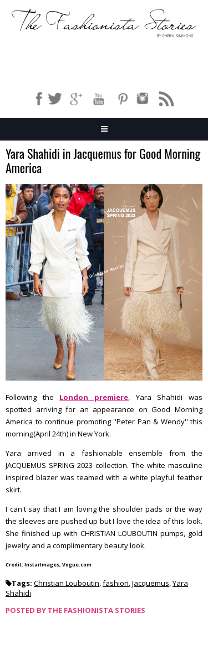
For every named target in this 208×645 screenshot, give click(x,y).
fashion (116, 583)
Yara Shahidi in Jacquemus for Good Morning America (103, 161)
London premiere (93, 397)
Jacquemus (150, 583)
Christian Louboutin (66, 583)
